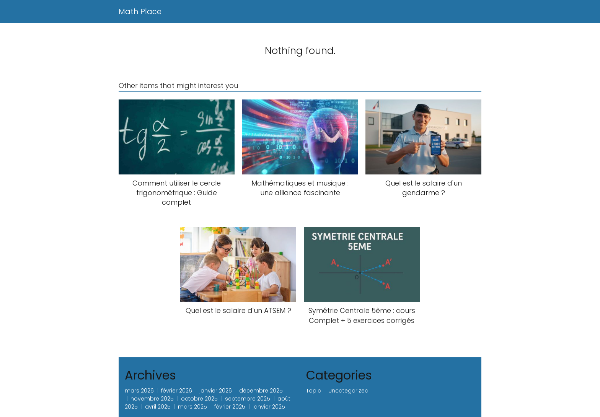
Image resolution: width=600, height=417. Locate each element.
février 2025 (229, 406)
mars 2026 (139, 390)
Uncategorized (348, 390)
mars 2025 (192, 406)
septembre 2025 (247, 398)
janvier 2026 (215, 390)
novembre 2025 (152, 398)
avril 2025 (158, 406)
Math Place (140, 11)
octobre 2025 (199, 398)
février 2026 (176, 390)
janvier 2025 (269, 406)
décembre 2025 (261, 390)
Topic (313, 390)
